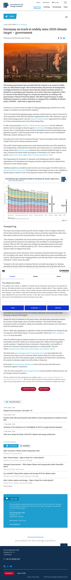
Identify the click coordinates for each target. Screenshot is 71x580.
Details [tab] (35, 276)
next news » (44, 389)
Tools (65, 7)
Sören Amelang (21, 25)
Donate (56, 2)
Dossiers (26, 446)
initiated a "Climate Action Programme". (35, 125)
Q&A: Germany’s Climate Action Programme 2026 (22, 451)
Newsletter (46, 2)
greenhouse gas (44, 108)
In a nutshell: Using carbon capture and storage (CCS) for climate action (29, 473)
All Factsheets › (8, 486)
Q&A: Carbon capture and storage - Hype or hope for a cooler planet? (28, 480)
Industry (28, 476)
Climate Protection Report (40, 119)
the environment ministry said (23, 364)
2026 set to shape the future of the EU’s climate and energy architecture (29, 434)
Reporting (37, 7)
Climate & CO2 (9, 38)
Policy (28, 38)
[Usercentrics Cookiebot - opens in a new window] (61, 271)
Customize (35, 308)
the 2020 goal (40, 128)
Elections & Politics (9, 469)
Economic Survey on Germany (14, 170)
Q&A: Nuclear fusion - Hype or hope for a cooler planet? (24, 458)
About (38, 2)
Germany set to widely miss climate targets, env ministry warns (31, 349)
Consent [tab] (12, 276)
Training (46, 7)
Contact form (22, 520)
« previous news (28, 389)
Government (20, 38)
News (12, 16)
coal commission (19, 330)
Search (65, 2)
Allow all (58, 308)
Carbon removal (19, 460)
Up (65, 545)
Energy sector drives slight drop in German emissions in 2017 (30, 155)
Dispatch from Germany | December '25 (18, 410)
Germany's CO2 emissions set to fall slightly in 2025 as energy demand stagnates (33, 427)
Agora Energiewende (30, 371)
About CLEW (21, 573)
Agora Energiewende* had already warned (30, 353)
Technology (29, 460)
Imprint (29, 577)
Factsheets (13, 446)
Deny (13, 308)
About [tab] (59, 276)
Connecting (56, 7)
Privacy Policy (35, 577)
